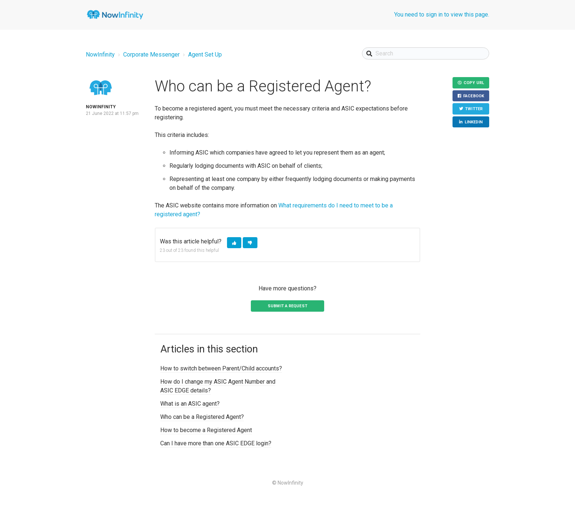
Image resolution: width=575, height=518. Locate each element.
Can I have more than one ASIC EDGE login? (215, 443)
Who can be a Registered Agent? (202, 416)
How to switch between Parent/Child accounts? (221, 368)
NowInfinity (100, 54)
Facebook (473, 96)
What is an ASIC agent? (190, 403)
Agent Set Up (205, 54)
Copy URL (474, 82)
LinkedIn (474, 122)
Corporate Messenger (151, 54)
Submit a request (287, 306)
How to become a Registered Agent (206, 430)
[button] (234, 243)
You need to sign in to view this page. (441, 14)
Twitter (474, 108)
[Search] (425, 53)
